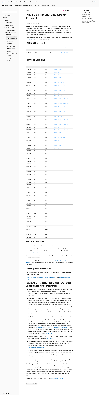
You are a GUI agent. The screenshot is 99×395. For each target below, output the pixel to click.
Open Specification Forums (34, 252)
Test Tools (40, 277)
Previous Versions (86, 14)
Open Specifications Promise (42, 327)
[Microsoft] (2, 2)
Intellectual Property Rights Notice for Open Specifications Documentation (88, 21)
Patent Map (49, 338)
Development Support (49, 277)
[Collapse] (16, 9)
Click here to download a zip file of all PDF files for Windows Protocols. (43, 56)
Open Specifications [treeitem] (7, 15)
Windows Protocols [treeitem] (9, 25)
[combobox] (9, 12)
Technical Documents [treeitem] (10, 30)
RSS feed (30, 39)
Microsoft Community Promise (61, 327)
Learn (27, 10)
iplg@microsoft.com (51, 333)
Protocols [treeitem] (6, 20)
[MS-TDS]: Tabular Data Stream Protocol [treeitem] (12, 37)
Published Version (86, 12)
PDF (62, 52)
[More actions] (72, 10)
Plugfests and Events (31, 277)
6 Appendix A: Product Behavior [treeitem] (12, 54)
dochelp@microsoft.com (57, 378)
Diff (63, 82)
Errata (64, 98)
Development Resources (87, 18)
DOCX (65, 52)
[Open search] (92, 2)
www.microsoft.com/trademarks (36, 347)
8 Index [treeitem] (8, 60)
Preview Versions (86, 16)
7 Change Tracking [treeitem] (11, 58)
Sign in (95, 1)
